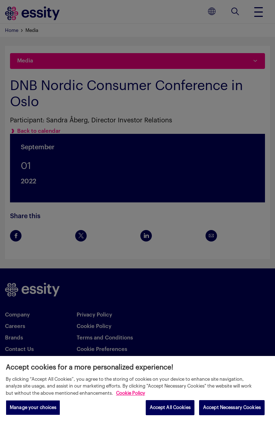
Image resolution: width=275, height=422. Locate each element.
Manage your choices (33, 407)
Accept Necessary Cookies (232, 407)
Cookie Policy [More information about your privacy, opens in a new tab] (130, 393)
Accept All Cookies (170, 407)
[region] (137, 389)
